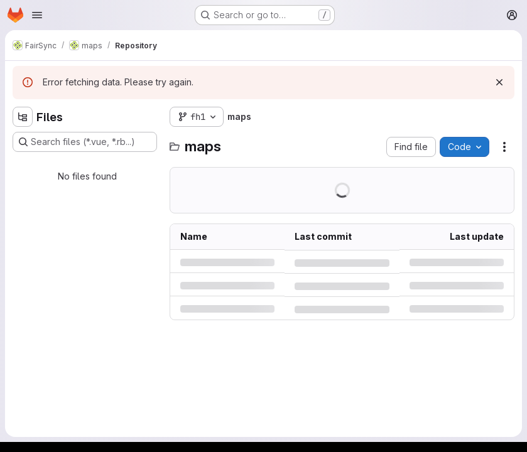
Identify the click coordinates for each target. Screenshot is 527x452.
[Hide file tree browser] (23, 117)
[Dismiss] (499, 82)
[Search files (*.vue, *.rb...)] (85, 142)
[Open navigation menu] (37, 15)
